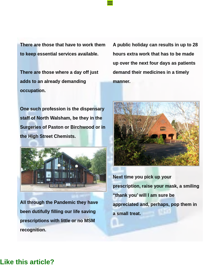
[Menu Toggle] (110, 3)
